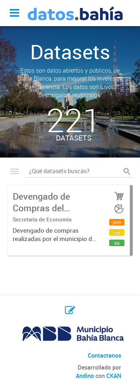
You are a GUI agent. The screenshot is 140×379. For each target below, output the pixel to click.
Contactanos (104, 355)
